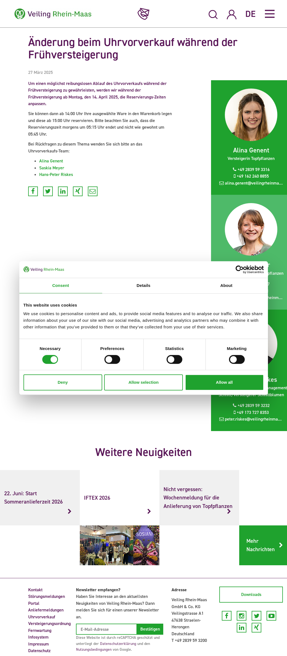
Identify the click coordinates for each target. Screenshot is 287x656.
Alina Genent (51, 161)
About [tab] (226, 285)
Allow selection (143, 382)
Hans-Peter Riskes (56, 174)
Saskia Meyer (51, 168)
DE (250, 14)
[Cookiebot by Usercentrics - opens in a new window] (239, 269)
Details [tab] (144, 285)
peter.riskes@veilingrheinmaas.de (253, 419)
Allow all (224, 382)
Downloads (251, 594)
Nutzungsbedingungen (94, 649)
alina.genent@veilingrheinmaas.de (253, 183)
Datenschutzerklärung (118, 643)
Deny (63, 382)
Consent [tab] (60, 285)
